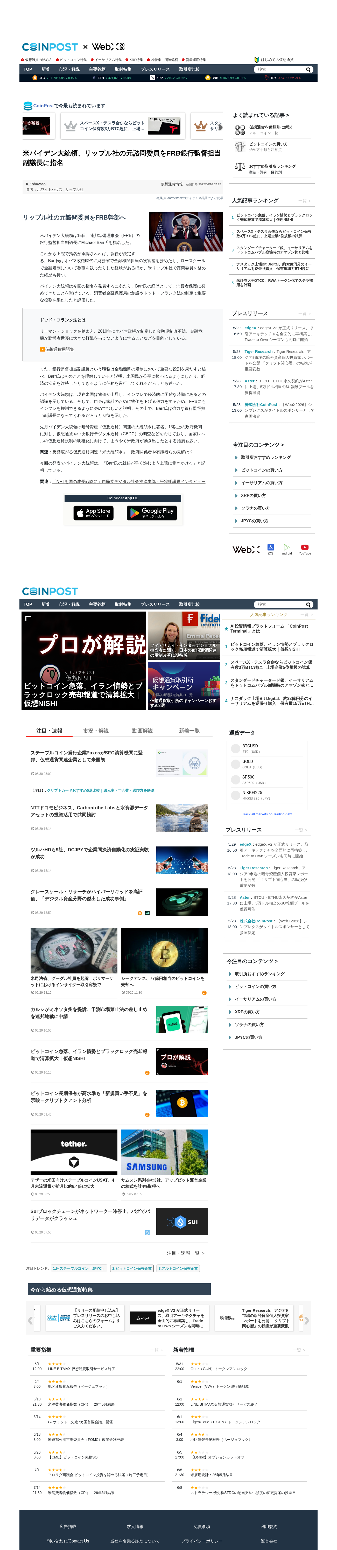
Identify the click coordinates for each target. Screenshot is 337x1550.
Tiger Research (259, 351)
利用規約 (269, 1526)
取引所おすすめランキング (266, 457)
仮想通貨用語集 (59, 349)
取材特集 (123, 69)
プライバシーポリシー (202, 1541)
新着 (45, 69)
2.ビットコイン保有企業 (132, 1268)
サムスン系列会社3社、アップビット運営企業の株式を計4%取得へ (163, 1183)
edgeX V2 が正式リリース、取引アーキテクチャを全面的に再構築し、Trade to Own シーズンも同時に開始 (280, 334)
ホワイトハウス (49, 189)
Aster (250, 381)
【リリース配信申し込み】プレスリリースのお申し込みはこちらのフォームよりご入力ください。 (181, 1318)
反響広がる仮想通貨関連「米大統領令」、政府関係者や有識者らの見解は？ (122, 452)
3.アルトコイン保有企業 (178, 1268)
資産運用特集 (194, 60)
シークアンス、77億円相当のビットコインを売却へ (163, 981)
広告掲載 (68, 1526)
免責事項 (202, 1526)
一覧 (302, 201)
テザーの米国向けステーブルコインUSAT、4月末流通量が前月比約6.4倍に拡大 (72, 1183)
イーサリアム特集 (106, 60)
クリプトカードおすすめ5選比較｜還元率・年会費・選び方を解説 (100, 790)
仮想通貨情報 (172, 184)
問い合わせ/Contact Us (68, 1541)
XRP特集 (134, 60)
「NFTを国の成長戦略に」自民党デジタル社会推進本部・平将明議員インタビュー (129, 481)
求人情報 (135, 1526)
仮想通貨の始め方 (36, 60)
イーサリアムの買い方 (262, 483)
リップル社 (74, 189)
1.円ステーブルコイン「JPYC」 (79, 1268)
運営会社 (269, 1541)
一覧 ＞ (307, 614)
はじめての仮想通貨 (274, 60)
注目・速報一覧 (183, 1253)
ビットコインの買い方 (268, 144)
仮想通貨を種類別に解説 (270, 127)
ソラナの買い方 (255, 508)
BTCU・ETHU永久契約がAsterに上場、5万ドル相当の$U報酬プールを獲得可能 (279, 387)
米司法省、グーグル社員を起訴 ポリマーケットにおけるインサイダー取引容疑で (72, 981)
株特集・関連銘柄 (162, 60)
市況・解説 (69, 69)
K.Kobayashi (36, 184)
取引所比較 (189, 69)
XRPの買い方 (253, 495)
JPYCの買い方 (255, 521)
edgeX (250, 328)
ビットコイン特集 (71, 60)
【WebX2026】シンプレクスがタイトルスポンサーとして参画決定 (280, 410)
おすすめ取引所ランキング (272, 166)
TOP (28, 69)
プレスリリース (155, 69)
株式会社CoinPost (261, 404)
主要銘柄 (97, 69)
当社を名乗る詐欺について (135, 1541)
